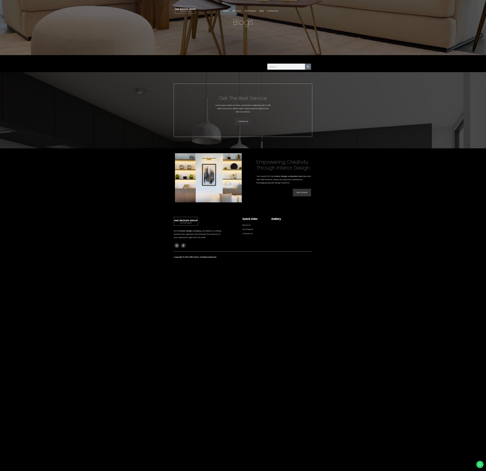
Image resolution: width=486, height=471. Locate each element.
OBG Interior (194, 257)
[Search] (308, 67)
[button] (480, 464)
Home (226, 10)
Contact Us (272, 10)
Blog (262, 10)
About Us (236, 10)
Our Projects (250, 10)
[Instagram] (176, 245)
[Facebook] (183, 245)
